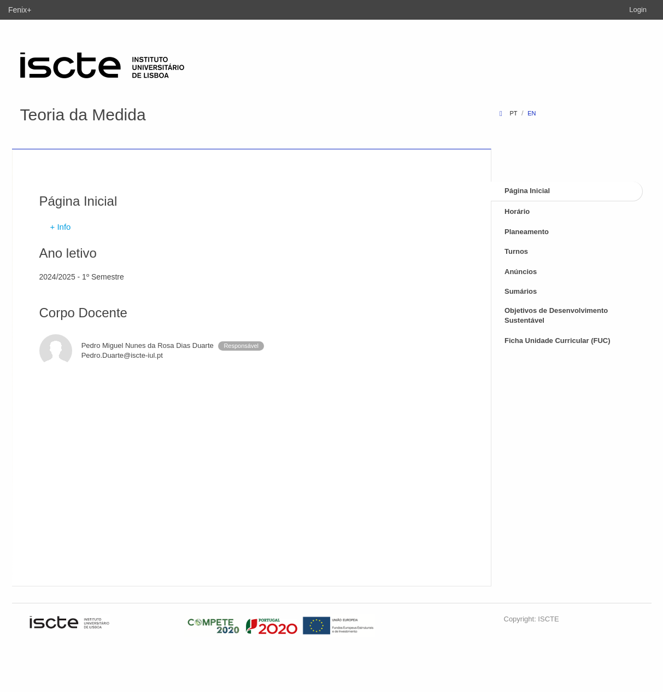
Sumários (520, 291)
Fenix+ (19, 9)
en (531, 113)
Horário (517, 211)
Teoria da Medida (83, 115)
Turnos (516, 251)
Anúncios (520, 272)
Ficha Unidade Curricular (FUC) (557, 340)
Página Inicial (527, 191)
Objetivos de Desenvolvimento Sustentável (556, 315)
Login (638, 9)
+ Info (60, 226)
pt (513, 113)
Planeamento (526, 232)
